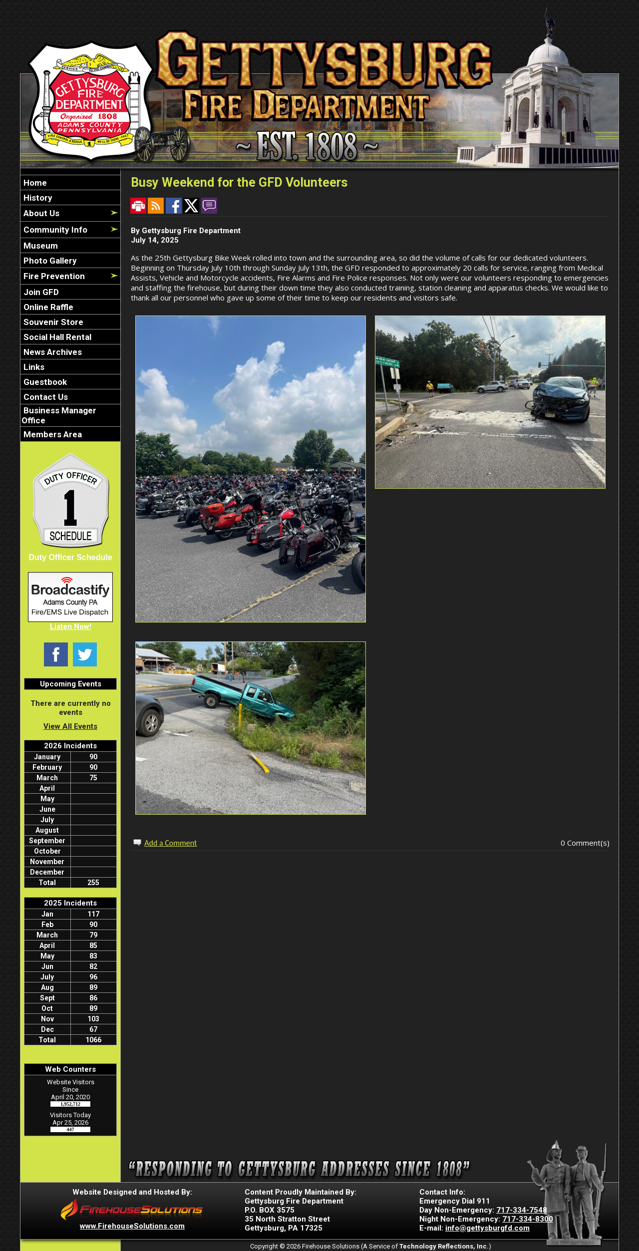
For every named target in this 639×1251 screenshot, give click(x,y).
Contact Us (44, 397)
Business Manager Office (58, 415)
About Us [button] (40, 213)
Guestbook (44, 382)
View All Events (70, 726)
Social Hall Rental (56, 337)
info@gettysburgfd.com (487, 1228)
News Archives (51, 352)
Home (34, 183)
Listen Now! (70, 626)
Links (32, 367)
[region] (70, 308)
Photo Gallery (49, 261)
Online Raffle (47, 307)
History (36, 198)
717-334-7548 (521, 1210)
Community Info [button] (54, 230)
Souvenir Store (52, 322)
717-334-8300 (527, 1219)
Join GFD (40, 292)
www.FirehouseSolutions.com (132, 1226)
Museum (39, 246)
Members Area (51, 434)
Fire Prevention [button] (53, 276)
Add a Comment (170, 843)
